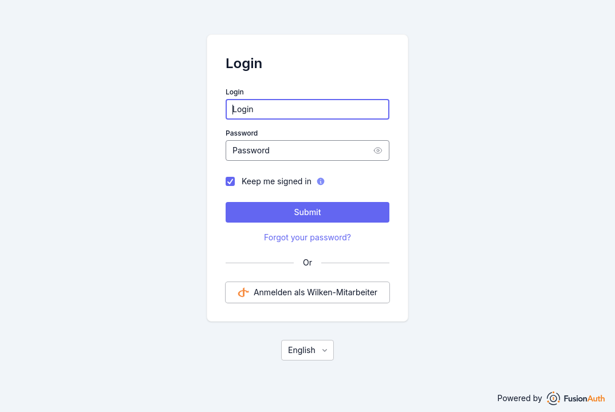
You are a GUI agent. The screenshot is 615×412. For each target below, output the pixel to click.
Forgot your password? (307, 237)
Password (242, 133)
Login (235, 92)
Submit (307, 212)
